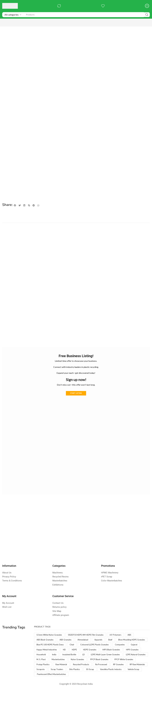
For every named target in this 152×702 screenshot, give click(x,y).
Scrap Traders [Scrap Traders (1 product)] (43, 680)
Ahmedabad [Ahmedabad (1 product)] (85, 644)
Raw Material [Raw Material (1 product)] (136, 669)
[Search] (147, 14)
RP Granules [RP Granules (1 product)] (85, 675)
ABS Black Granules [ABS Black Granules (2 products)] (46, 644)
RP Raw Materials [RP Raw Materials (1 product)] (105, 675)
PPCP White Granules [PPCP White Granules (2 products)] (93, 669)
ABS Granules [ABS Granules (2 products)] (67, 644)
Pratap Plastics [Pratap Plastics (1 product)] (117, 669)
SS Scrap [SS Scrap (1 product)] (77, 680)
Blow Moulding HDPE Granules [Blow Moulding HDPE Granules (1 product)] (51, 649)
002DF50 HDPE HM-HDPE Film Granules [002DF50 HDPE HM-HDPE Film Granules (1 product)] (88, 638)
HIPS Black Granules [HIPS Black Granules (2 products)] (66, 659)
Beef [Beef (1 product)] (114, 644)
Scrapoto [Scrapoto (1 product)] (123, 675)
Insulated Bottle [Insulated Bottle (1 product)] (136, 659)
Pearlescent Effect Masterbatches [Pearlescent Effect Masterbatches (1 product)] (53, 685)
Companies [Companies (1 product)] (78, 654)
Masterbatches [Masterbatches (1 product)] (133, 664)
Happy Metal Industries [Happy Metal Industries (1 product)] (114, 654)
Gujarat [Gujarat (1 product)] (93, 654)
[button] (59, 6)
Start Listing (76, 397)
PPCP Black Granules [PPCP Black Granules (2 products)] (67, 669)
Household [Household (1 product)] (107, 659)
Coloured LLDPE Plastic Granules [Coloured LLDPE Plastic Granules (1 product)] (52, 654)
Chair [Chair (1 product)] (108, 649)
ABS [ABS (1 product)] (134, 638)
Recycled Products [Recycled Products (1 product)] (45, 675)
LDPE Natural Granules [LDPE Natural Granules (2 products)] (93, 664)
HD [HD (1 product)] (132, 654)
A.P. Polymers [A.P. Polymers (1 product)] (119, 638)
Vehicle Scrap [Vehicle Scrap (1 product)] (123, 680)
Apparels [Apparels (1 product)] (101, 644)
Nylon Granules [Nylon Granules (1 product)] (44, 669)
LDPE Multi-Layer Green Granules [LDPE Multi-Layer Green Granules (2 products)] (60, 664)
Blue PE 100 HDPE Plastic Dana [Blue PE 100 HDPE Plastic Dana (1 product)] (85, 649)
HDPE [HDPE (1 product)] (143, 654)
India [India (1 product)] (120, 659)
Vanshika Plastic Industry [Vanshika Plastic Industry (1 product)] (99, 680)
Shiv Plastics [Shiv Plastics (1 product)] (61, 680)
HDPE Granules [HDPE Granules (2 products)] (44, 659)
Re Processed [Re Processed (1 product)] (66, 675)
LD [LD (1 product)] (38, 664)
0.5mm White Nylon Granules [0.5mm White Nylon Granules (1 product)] (50, 638)
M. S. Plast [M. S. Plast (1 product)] (115, 664)
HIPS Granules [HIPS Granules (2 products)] (89, 659)
